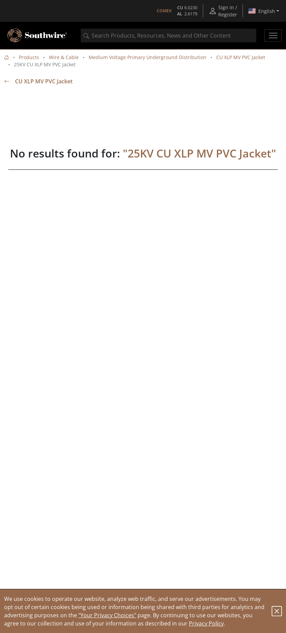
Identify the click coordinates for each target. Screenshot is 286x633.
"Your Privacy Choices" (107, 615)
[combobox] (168, 35)
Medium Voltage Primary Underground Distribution (147, 57)
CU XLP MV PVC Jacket (240, 57)
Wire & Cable (64, 57)
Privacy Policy (206, 623)
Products (29, 57)
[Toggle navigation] (273, 35)
